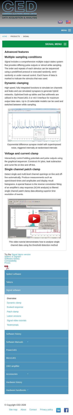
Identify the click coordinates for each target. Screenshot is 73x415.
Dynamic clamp (14, 303)
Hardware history (14, 382)
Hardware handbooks (16, 390)
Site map (13, 409)
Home (4, 36)
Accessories (11, 374)
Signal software (13, 290)
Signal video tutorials (16, 320)
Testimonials (12, 325)
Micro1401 (11, 358)
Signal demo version (21, 254)
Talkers (9, 282)
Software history (12, 258)
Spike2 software (13, 274)
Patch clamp (12, 311)
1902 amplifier (12, 366)
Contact (33, 409)
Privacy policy (46, 409)
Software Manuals (14, 342)
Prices (7, 263)
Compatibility (11, 261)
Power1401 (11, 350)
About (23, 409)
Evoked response (15, 307)
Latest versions (14, 316)
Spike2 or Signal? (13, 256)
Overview (11, 298)
